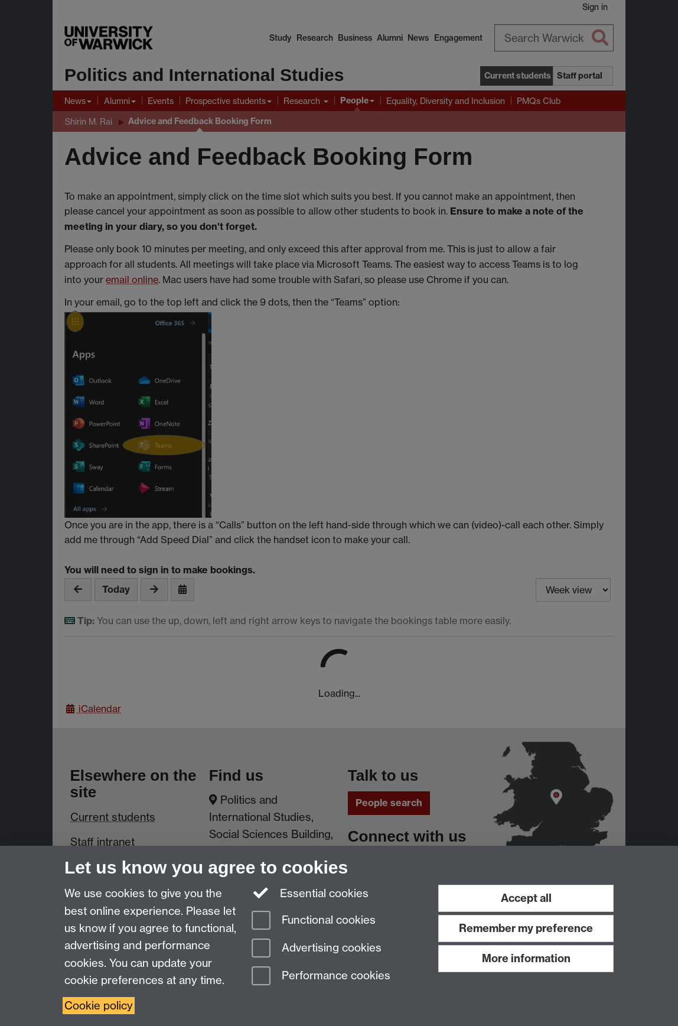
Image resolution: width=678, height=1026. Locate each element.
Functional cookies (314, 921)
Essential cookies (310, 892)
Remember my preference (526, 928)
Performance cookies (321, 977)
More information (526, 958)
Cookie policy (98, 1005)
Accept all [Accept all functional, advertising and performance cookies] (526, 898)
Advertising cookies (317, 949)
